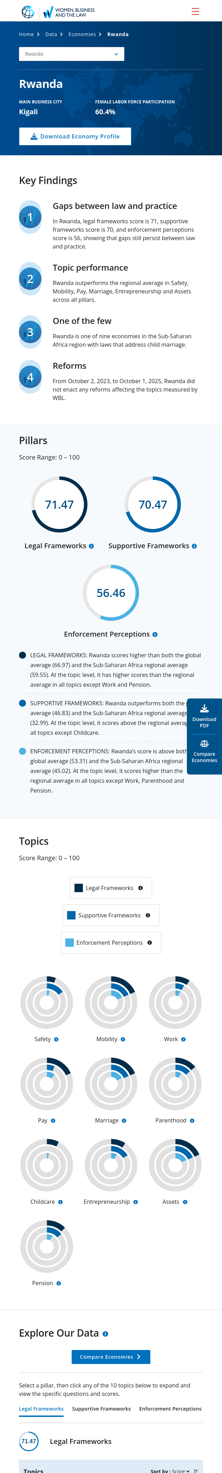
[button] (71, 54)
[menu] (195, 11)
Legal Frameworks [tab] (41, 1409)
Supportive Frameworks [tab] (101, 1409)
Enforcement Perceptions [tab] (170, 1409)
